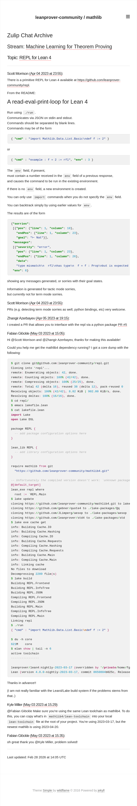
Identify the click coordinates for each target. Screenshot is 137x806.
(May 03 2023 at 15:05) (47, 333)
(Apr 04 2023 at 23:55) (45, 74)
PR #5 (122, 324)
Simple (48, 789)
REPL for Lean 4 (35, 57)
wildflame (63, 789)
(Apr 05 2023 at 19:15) (52, 317)
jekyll (101, 789)
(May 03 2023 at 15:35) (47, 735)
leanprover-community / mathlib (68, 17)
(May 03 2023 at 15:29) (40, 704)
